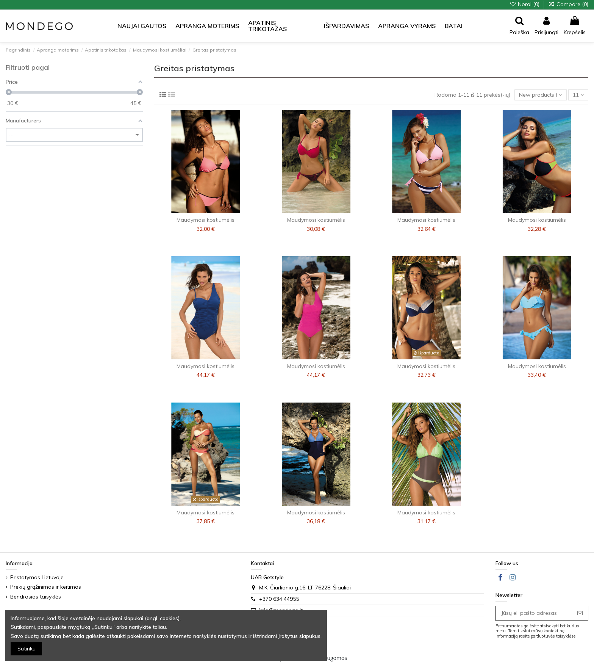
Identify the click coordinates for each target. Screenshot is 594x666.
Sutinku (26, 648)
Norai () (525, 4)
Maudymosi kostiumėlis (205, 219)
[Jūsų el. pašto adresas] (534, 613)
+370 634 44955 (279, 598)
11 (578, 94)
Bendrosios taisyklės (35, 596)
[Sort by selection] (540, 94)
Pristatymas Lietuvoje (37, 577)
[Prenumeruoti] (580, 613)
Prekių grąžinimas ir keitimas (45, 586)
